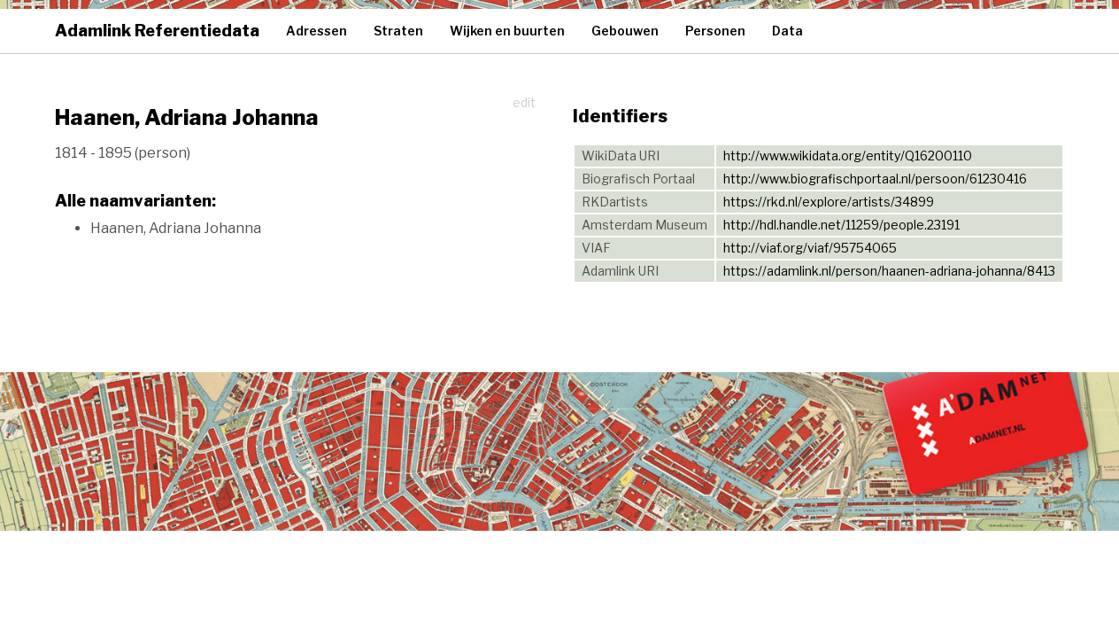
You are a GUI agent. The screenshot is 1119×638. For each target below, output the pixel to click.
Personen (715, 30)
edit (524, 102)
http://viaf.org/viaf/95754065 (810, 247)
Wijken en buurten (507, 30)
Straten (398, 30)
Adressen (316, 30)
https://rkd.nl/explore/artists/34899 (828, 201)
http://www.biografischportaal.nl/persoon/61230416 (875, 178)
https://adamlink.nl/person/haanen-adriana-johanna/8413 (889, 270)
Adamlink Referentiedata (157, 30)
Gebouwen (625, 30)
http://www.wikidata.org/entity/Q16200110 (847, 155)
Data (787, 30)
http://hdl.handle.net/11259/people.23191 (841, 224)
